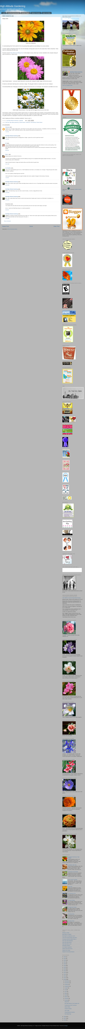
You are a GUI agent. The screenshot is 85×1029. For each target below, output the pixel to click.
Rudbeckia (28, 122)
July (66, 989)
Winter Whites (67, 1006)
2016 (65, 967)
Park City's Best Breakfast (67, 940)
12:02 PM (7, 185)
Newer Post (5, 226)
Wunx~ (6, 154)
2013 (65, 972)
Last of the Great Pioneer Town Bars (69, 937)
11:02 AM (7, 218)
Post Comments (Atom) (12, 229)
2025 (65, 956)
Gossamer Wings (71, 900)
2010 (65, 977)
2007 (65, 1018)
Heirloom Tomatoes (36, 13)
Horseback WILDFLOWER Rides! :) (69, 939)
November (67, 982)
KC (6, 143)
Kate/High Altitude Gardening (11, 135)
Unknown (7, 127)
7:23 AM (7, 177)
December (67, 981)
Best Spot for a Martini (66, 934)
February (67, 998)
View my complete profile (67, 85)
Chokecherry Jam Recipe (73, 871)
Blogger (66, 1025)
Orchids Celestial (68, 1008)
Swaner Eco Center (66, 950)
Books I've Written (47, 13)
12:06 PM (7, 192)
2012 (65, 974)
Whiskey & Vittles (65, 932)
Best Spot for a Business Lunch (68, 935)
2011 (65, 975)
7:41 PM (7, 131)
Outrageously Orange (72, 907)
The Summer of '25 (71, 893)
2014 (65, 970)
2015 (65, 968)
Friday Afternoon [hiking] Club (16, 52)
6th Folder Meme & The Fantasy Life (72, 1003)
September (67, 986)
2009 (65, 979)
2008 (65, 1016)
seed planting (33, 122)
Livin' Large (67, 1010)
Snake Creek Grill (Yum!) (67, 948)
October (66, 984)
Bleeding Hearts (71, 920)
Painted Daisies (22, 122)
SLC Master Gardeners (67, 947)
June (66, 991)
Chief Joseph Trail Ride (72, 879)
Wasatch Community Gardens (68, 951)
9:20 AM (7, 209)
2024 (65, 958)
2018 (65, 965)
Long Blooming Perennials (13, 13)
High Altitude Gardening (12, 6)
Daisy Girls (70, 886)
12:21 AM (7, 164)
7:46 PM (7, 139)
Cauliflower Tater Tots (72, 864)
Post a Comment (7, 221)
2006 (65, 1020)
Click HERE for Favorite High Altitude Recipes (71, 597)
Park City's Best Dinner (67, 942)
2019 (65, 963)
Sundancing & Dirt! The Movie (71, 1005)
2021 (65, 962)
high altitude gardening (14, 122)
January (66, 1000)
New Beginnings (68, 1013)
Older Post (56, 226)
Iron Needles (8, 168)
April (66, 994)
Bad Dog (7, 122)
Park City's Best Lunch (66, 943)
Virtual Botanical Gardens (70, 1012)
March (66, 996)
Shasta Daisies (39, 122)
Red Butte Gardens (66, 945)
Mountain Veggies (25, 13)
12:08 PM (7, 199)
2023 (65, 960)
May (66, 993)
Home (4, 13)
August (66, 987)
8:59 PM (7, 150)
